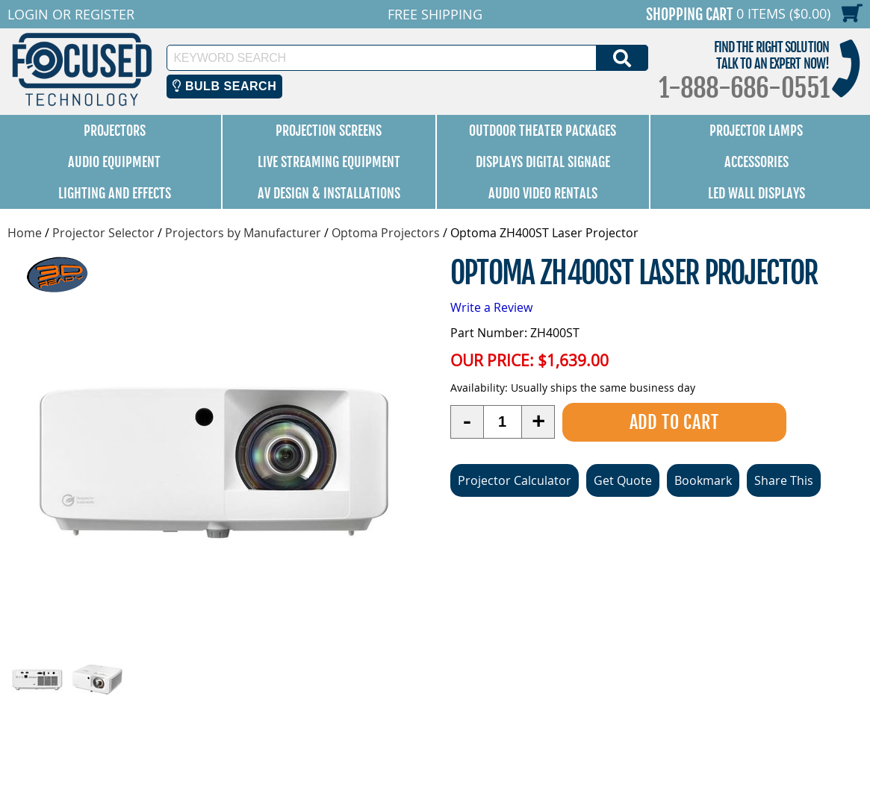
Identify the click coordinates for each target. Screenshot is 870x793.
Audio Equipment (114, 162)
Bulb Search (224, 86)
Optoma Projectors (386, 233)
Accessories (756, 162)
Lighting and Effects (114, 193)
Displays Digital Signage (543, 162)
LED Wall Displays (756, 193)
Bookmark (703, 480)
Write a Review (491, 307)
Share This (783, 480)
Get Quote (623, 480)
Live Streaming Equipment (329, 162)
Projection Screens (329, 130)
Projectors (115, 130)
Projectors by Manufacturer (243, 233)
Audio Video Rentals (542, 193)
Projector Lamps (756, 130)
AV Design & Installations (329, 193)
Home (24, 233)
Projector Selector (103, 233)
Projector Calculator (514, 480)
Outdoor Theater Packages (542, 130)
